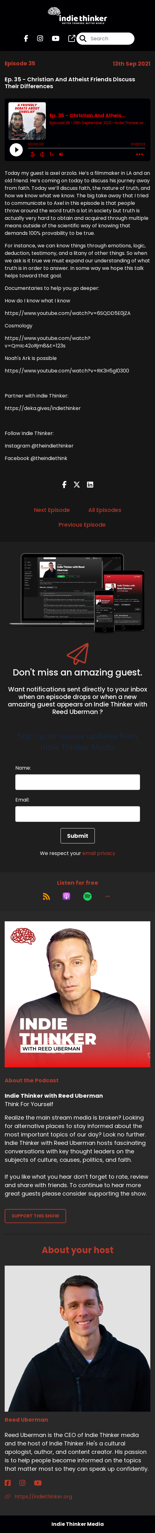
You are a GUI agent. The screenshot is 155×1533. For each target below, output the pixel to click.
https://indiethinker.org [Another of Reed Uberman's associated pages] (38, 1496)
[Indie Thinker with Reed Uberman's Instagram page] (36, 38)
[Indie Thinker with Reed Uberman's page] (68, 38)
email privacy (98, 853)
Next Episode (52, 510)
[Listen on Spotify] (87, 896)
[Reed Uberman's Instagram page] (26, 1483)
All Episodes (104, 510)
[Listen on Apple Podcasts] (66, 896)
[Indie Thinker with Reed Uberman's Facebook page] (26, 38)
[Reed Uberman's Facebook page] (11, 1483)
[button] (107, 896)
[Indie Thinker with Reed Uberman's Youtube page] (52, 38)
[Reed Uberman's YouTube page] (41, 1483)
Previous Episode (82, 525)
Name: (23, 768)
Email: (22, 799)
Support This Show (35, 1216)
